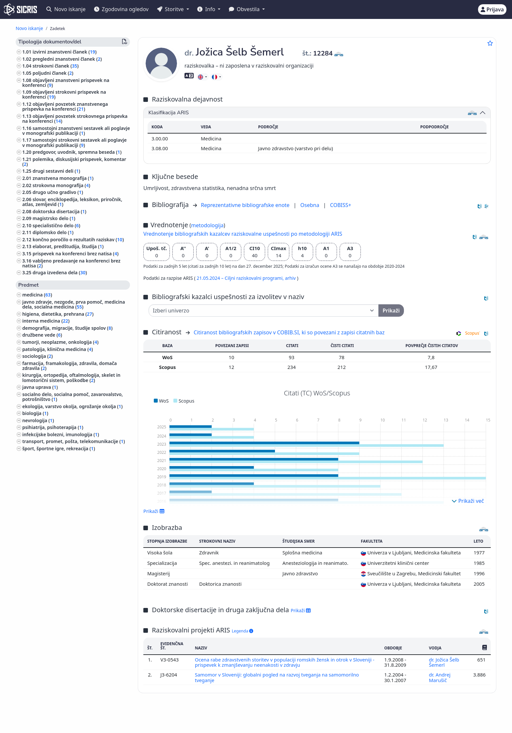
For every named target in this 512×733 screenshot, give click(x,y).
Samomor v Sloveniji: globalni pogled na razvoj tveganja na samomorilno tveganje (277, 677)
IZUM (57, 717)
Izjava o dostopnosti (96, 724)
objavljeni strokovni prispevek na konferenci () (64, 94)
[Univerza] (264, 310)
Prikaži (154, 511)
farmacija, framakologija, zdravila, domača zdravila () (69, 365)
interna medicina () (46, 321)
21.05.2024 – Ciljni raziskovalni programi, (241, 278)
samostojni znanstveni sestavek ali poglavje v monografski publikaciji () (76, 130)
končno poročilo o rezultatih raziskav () (78, 239)
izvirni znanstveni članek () (65, 52)
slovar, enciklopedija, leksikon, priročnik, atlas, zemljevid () (72, 201)
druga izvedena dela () (60, 272)
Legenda (242, 631)
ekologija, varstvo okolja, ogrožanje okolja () (72, 406)
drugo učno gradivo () (58, 192)
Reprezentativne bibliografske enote (246, 205)
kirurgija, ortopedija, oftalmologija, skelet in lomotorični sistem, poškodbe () (71, 377)
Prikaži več (468, 500)
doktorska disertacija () (60, 211)
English (277, 718)
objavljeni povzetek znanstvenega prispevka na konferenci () (65, 106)
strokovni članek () (56, 66)
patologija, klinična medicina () (57, 349)
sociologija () (37, 356)
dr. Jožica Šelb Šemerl (444, 662)
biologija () (35, 413)
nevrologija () (38, 420)
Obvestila (245, 9)
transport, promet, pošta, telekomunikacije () (73, 441)
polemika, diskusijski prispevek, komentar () (74, 161)
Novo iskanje (66, 9)
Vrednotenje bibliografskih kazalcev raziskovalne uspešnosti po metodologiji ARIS (242, 233)
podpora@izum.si (449, 717)
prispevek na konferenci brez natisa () (76, 253)
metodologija (207, 225)
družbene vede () (42, 335)
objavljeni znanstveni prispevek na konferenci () (65, 82)
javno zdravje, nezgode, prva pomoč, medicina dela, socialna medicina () (73, 304)
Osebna (310, 205)
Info (206, 9)
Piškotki (62, 724)
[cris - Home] (20, 9)
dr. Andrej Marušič (439, 677)
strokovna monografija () (61, 185)
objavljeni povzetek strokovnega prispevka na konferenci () (74, 118)
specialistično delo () (56, 225)
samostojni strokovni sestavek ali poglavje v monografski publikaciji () (74, 142)
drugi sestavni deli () (56, 171)
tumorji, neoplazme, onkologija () (60, 342)
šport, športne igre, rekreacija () (58, 448)
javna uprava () (40, 387)
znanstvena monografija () (63, 178)
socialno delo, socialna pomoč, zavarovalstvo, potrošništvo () (72, 396)
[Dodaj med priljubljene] (490, 43)
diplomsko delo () (53, 232)
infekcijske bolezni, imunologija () (60, 434)
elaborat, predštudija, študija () (68, 246)
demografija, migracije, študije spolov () (67, 328)
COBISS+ (340, 205)
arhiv (291, 278)
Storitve (171, 9)
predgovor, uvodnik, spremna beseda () (77, 152)
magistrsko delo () (54, 218)
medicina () (37, 295)
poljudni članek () (53, 73)
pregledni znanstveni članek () (67, 59)
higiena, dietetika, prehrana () (57, 314)
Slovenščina (239, 718)
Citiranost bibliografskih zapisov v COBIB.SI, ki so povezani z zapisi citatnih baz (289, 332)
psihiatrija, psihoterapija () (52, 427)
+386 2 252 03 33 (404, 717)
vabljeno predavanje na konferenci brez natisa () (71, 263)
